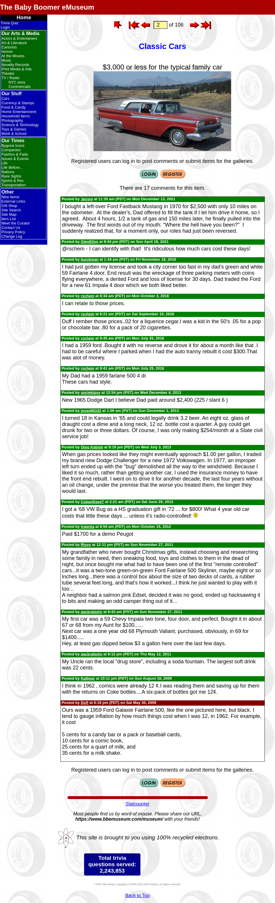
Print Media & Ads (16, 69)
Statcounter (137, 803)
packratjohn (91, 612)
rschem (87, 296)
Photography (12, 120)
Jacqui (87, 199)
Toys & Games (13, 129)
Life (4, 163)
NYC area (16, 82)
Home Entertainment (18, 111)
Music (6, 60)
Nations (7, 172)
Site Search (11, 210)
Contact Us (10, 227)
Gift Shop (9, 205)
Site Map (8, 214)
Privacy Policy (13, 232)
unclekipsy (90, 392)
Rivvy (86, 544)
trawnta (87, 526)
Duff (84, 702)
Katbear (88, 678)
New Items (10, 197)
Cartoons (9, 47)
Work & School (14, 133)
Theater (8, 73)
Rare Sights (11, 176)
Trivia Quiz (10, 23)
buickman (90, 259)
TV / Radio (10, 78)
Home (24, 17)
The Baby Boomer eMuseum (47, 7)
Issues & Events (15, 158)
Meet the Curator (15, 223)
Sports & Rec (12, 180)
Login (5, 27)
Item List (8, 219)
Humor (7, 51)
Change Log (11, 236)
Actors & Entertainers (19, 38)
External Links (13, 201)
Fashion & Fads (14, 154)
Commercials (19, 86)
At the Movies (13, 56)
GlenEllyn (89, 241)
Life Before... (12, 167)
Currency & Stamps (17, 103)
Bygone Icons (13, 145)
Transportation (13, 185)
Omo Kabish (92, 447)
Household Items (15, 116)
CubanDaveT (92, 502)
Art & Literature (14, 43)
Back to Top (137, 895)
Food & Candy (13, 107)
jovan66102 (91, 410)
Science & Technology (20, 125)
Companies (11, 150)
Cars (5, 98)
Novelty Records (15, 64)
